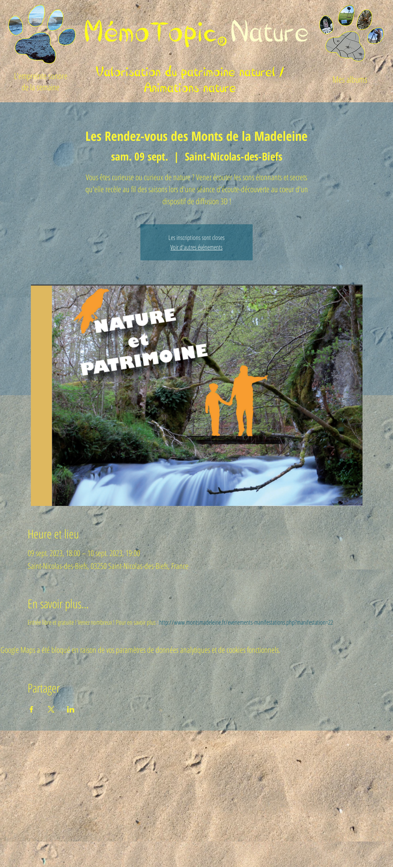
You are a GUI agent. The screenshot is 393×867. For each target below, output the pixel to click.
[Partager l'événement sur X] (51, 709)
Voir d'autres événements (196, 247)
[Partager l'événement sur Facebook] (31, 709)
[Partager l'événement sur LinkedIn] (71, 709)
